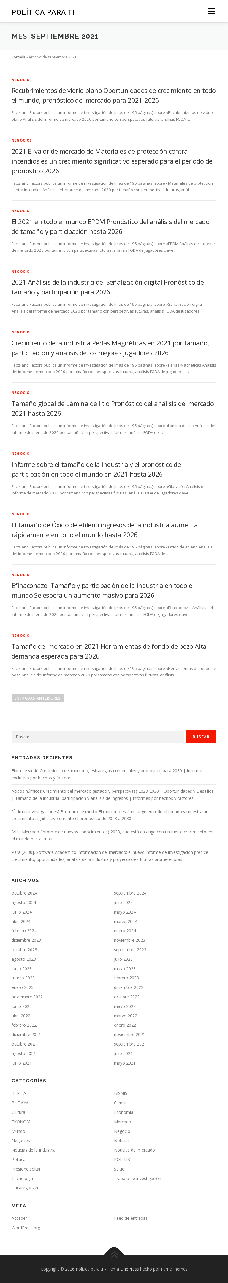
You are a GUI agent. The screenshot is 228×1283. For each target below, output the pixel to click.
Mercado (122, 1122)
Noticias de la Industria (34, 1150)
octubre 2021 (24, 1044)
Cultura (18, 1112)
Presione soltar (26, 1169)
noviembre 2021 (129, 1034)
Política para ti (43, 12)
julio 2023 (123, 959)
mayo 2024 (125, 912)
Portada (18, 57)
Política (19, 1159)
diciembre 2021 (26, 1034)
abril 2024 (21, 921)
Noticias (122, 1140)
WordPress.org (26, 1227)
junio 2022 (22, 1006)
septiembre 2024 (130, 893)
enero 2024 (125, 930)
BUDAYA (20, 1103)
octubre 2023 (24, 949)
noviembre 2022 (27, 997)
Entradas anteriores (38, 698)
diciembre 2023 (26, 940)
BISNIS (120, 1093)
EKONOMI (21, 1122)
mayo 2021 (125, 1063)
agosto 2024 (24, 902)
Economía (123, 1112)
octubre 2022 (127, 997)
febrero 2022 (24, 1025)
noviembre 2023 (129, 940)
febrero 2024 (24, 930)
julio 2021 (123, 1053)
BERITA (19, 1093)
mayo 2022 (125, 1006)
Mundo (18, 1131)
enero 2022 (125, 1025)
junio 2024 (22, 912)
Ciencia (121, 1103)
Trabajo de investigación (137, 1178)
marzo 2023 (23, 978)
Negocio (21, 79)
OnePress (129, 1269)
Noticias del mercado (134, 1150)
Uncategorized (25, 1187)
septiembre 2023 (130, 949)
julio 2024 (123, 902)
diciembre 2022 (128, 987)
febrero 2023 (126, 978)
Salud (119, 1169)
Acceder (19, 1218)
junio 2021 (22, 1063)
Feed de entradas (131, 1218)
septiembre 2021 (130, 1044)
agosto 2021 (24, 1053)
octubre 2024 (24, 893)
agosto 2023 (24, 959)
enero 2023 (23, 987)
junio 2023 (22, 968)
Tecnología (22, 1178)
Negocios (22, 140)
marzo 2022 (125, 1016)
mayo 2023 (125, 968)
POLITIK (122, 1159)
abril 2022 (21, 1016)
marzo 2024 (125, 921)
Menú (211, 11)
